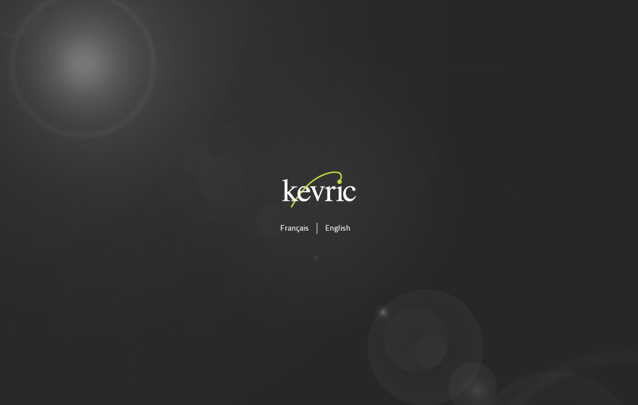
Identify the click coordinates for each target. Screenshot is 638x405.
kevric (319, 189)
